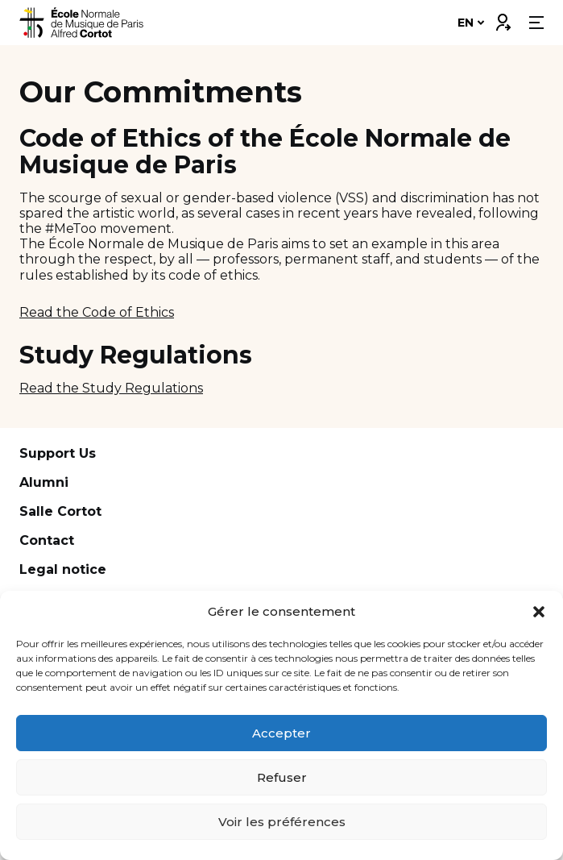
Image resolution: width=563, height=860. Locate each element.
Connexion (503, 18)
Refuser (282, 777)
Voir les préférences (282, 821)
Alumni (43, 482)
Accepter (281, 733)
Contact (46, 540)
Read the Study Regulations (111, 388)
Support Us (57, 453)
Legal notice (62, 569)
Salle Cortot (60, 511)
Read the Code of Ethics (96, 312)
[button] (539, 612)
